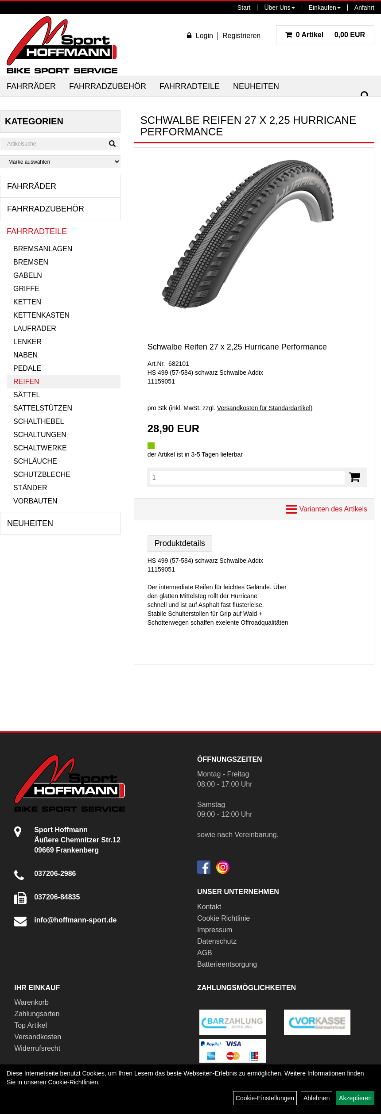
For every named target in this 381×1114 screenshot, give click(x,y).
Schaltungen (39, 434)
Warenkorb (31, 1002)
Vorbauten (35, 501)
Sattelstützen (42, 408)
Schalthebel (38, 421)
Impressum (214, 929)
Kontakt (209, 906)
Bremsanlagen (42, 249)
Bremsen (30, 262)
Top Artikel (30, 1025)
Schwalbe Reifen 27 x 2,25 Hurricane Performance (237, 346)
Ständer (30, 488)
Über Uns (279, 7)
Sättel (26, 395)
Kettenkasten (41, 315)
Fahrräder (31, 86)
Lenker (27, 342)
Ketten (27, 302)
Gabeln (27, 275)
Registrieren (241, 35)
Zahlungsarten (36, 1014)
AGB (204, 953)
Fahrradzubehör (107, 86)
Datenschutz (217, 941)
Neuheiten (256, 86)
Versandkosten (37, 1037)
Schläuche (35, 461)
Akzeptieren (355, 1098)
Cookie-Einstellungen (265, 1098)
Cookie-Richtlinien (73, 1082)
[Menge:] (247, 477)
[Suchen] (365, 95)
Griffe (26, 288)
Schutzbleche (41, 474)
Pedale (27, 368)
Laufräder (34, 328)
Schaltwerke (40, 448)
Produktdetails (180, 543)
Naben (25, 355)
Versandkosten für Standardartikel (264, 407)
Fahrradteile (189, 86)
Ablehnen (316, 1098)
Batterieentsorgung (227, 964)
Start (244, 7)
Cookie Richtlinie (223, 918)
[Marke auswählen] (60, 161)
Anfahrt (364, 7)
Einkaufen (325, 7)
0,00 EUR (325, 34)
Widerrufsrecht (37, 1048)
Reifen (26, 381)
